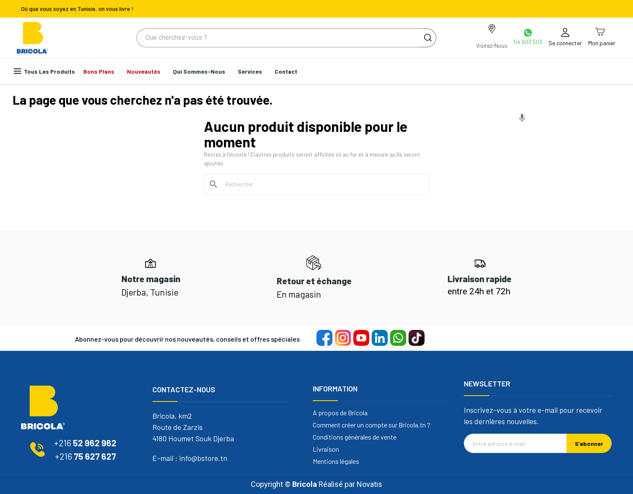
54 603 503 (528, 41)
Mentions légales (336, 461)
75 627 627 (85, 456)
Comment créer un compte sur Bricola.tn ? (371, 425)
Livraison (326, 449)
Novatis (369, 484)
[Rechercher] (322, 184)
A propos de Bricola (340, 412)
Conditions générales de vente (354, 437)
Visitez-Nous (491, 45)
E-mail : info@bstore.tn (189, 458)
